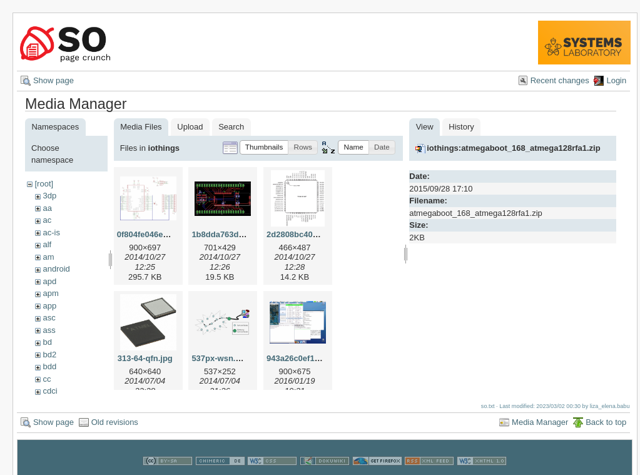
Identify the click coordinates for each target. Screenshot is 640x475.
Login (616, 80)
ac (47, 220)
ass (49, 330)
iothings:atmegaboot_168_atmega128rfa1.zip (513, 148)
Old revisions (114, 418)
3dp (49, 195)
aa (47, 208)
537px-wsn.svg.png (229, 358)
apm (50, 293)
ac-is (51, 232)
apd (49, 281)
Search (231, 126)
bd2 (49, 354)
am (48, 257)
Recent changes (560, 80)
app (49, 305)
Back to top (606, 418)
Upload (190, 126)
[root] (43, 183)
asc (49, 317)
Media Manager (540, 418)
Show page (53, 80)
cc (47, 379)
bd (47, 342)
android (56, 268)
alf (47, 244)
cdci (50, 391)
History (461, 126)
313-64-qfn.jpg (145, 358)
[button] (264, 147)
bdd (49, 366)
